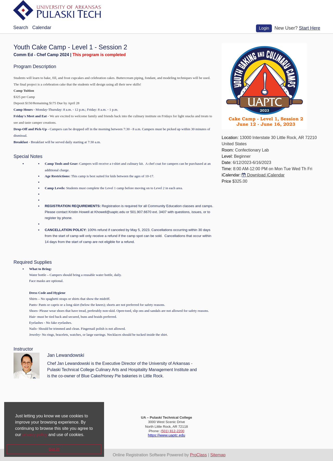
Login (264, 28)
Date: (227, 162)
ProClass (198, 455)
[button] (86, 435)
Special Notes (28, 156)
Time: (227, 169)
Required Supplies (33, 262)
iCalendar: (231, 175)
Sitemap (218, 455)
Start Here (309, 28)
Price (226, 181)
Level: (227, 156)
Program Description (35, 66)
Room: (228, 150)
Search (20, 27)
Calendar (41, 27)
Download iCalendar (263, 175)
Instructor (23, 349)
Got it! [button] (54, 449)
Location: (230, 137)
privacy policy (34, 434)
